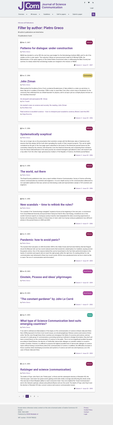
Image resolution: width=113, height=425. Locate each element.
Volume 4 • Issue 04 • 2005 (84, 261)
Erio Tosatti (25, 101)
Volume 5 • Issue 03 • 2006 (84, 188)
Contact (86, 412)
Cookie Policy (88, 410)
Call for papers (63, 14)
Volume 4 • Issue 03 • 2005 (84, 353)
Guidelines (49, 14)
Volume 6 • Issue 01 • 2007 (84, 65)
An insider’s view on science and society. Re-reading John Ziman (43, 105)
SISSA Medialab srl (32, 414)
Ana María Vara (27, 108)
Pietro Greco (26, 52)
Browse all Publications (26, 23)
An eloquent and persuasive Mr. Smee (33, 99)
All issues (36, 14)
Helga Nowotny (27, 114)
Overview (23, 14)
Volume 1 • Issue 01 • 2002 (84, 304)
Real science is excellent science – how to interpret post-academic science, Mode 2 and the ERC (54, 112)
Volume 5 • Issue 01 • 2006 (84, 223)
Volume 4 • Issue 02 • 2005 (84, 388)
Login (92, 8)
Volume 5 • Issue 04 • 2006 (84, 118)
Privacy (86, 408)
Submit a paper (77, 14)
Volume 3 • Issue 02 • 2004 (84, 283)
